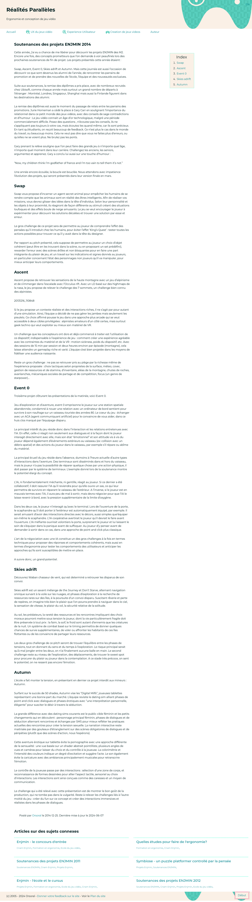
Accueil (11, 31)
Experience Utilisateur (79, 32)
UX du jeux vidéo (39, 32)
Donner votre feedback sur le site (58, 896)
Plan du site (97, 896)
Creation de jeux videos (123, 32)
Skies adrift (184, 79)
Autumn (182, 84)
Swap (180, 62)
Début (242, 895)
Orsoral (36, 815)
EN (247, 4)
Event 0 (182, 73)
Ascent (181, 68)
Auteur (154, 31)
